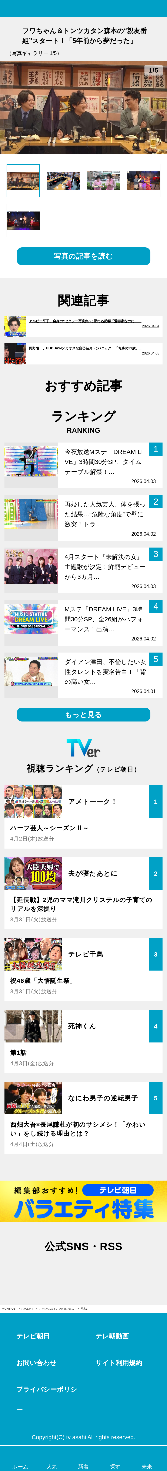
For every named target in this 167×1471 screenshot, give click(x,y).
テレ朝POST (83, 8)
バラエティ (27, 1308)
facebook (83, 1267)
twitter (62, 1267)
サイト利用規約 (118, 1363)
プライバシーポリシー (46, 1399)
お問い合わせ (36, 1363)
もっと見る (83, 715)
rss (105, 1267)
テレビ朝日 (33, 1336)
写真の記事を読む (83, 256)
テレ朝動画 (112, 1336)
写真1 (84, 1308)
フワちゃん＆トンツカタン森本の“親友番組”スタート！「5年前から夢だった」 (58, 1308)
